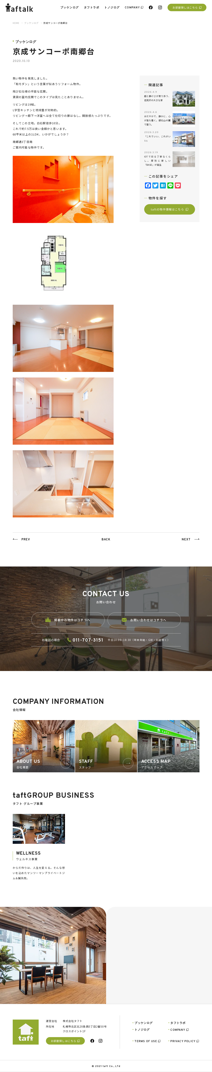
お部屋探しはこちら (186, 7)
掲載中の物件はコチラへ (67, 625)
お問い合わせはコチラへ (144, 625)
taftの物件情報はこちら (169, 209)
